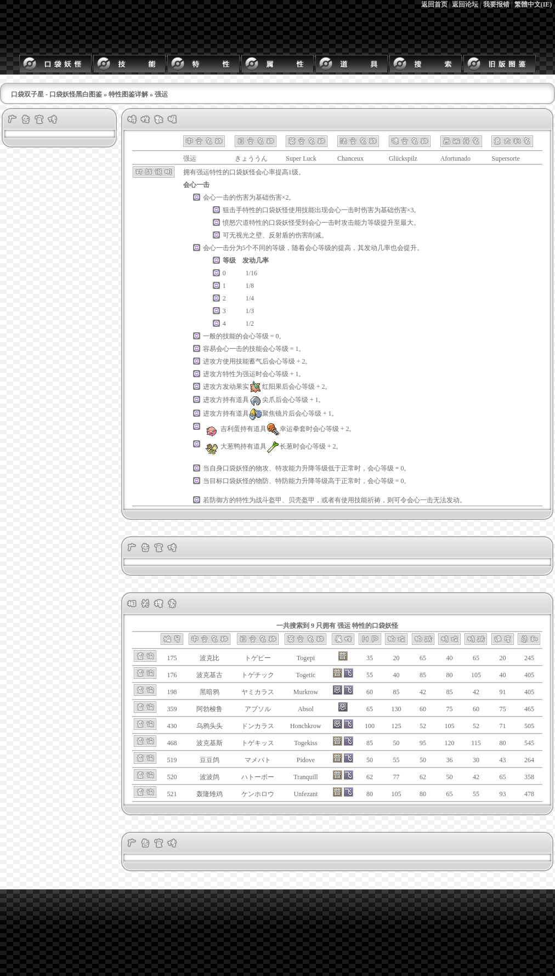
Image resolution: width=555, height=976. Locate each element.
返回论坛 (465, 4)
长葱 (280, 446)
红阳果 (265, 386)
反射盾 (278, 235)
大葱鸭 (221, 446)
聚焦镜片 (268, 413)
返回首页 (434, 4)
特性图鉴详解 (128, 94)
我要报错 (496, 4)
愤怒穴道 (236, 222)
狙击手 (232, 210)
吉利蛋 (221, 429)
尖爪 (262, 400)
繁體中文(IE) (533, 4)
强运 (202, 172)
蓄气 (255, 361)
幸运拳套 (286, 429)
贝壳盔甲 (301, 500)
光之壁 (252, 235)
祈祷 (374, 500)
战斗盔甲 (269, 500)
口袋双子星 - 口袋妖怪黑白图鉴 (56, 94)
